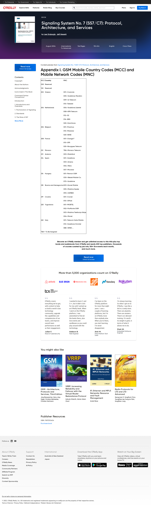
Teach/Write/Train (9, 456)
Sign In (132, 8)
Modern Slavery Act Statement (51, 503)
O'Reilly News (7, 462)
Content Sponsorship (10, 481)
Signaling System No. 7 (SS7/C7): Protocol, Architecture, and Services (83, 65)
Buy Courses (60, 8)
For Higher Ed (37, 2)
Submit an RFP (7, 475)
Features (36, 8)
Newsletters (30, 459)
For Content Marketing (67, 2)
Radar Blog (47, 8)
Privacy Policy (31, 462)
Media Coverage (8, 465)
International (51, 452)
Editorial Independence (32, 503)
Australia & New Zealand (54, 456)
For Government (23, 2)
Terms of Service (7, 503)
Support (30, 452)
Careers (5, 459)
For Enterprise (9, 2)
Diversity (5, 478)
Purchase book (46, 423)
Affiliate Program (8, 472)
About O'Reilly (8, 452)
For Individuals (51, 2)
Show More (19, 121)
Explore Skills (24, 8)
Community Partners (9, 469)
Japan (47, 459)
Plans (124, 8)
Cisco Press (127, 46)
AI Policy (29, 465)
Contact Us (30, 456)
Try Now (142, 8)
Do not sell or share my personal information (16, 496)
